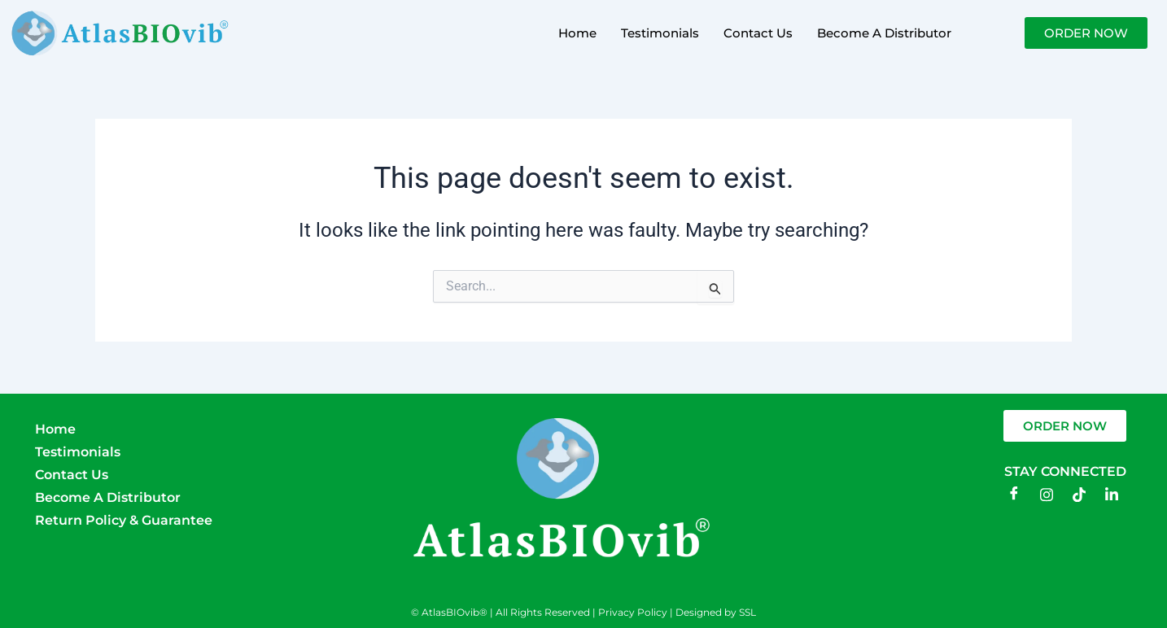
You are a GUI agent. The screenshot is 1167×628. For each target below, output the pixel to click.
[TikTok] (1079, 494)
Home (577, 33)
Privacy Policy (632, 612)
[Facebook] (1014, 494)
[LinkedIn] (1111, 494)
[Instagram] (1046, 494)
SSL (747, 612)
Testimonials (660, 33)
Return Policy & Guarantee (123, 520)
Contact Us (758, 33)
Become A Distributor (884, 33)
